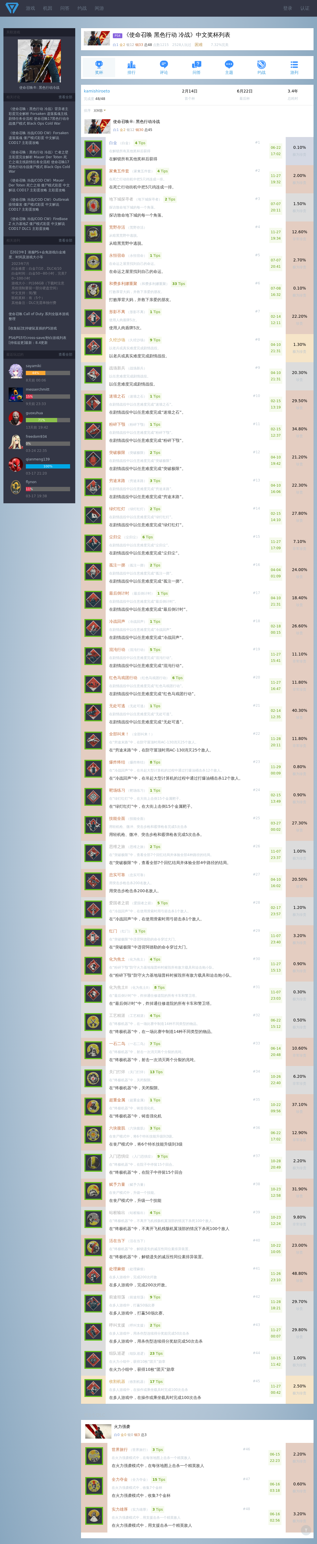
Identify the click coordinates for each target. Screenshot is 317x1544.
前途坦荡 (117, 1297)
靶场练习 (117, 790)
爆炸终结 (117, 762)
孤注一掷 (117, 565)
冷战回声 (117, 621)
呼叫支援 (117, 1325)
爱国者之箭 (119, 903)
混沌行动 (117, 649)
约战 (82, 8)
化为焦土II (118, 987)
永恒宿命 (117, 255)
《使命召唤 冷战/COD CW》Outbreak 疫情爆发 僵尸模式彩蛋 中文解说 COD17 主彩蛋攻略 (39, 204)
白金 (113, 142)
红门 (113, 931)
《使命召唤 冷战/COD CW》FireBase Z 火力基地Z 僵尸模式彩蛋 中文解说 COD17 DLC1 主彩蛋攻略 (38, 224)
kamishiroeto (97, 91)
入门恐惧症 (119, 1156)
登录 (287, 8)
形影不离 (117, 311)
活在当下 (117, 1240)
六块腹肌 (117, 1128)
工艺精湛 (117, 1015)
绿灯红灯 (117, 508)
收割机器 (117, 1381)
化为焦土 (117, 959)
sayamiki (33, 366)
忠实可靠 (117, 874)
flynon (31, 482)
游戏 (30, 8)
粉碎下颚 (117, 424)
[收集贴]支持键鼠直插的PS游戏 (33, 328)
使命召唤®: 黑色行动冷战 (39, 88)
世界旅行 (120, 1449)
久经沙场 (117, 340)
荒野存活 (117, 227)
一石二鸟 (117, 1043)
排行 (131, 67)
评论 (164, 67)
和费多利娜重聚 (123, 283)
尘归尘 (115, 537)
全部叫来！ (119, 734)
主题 (229, 67)
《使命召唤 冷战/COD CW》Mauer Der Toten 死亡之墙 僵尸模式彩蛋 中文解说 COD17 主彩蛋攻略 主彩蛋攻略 (39, 185)
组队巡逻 (117, 1353)
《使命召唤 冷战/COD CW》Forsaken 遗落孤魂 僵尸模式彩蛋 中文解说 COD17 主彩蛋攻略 (39, 138)
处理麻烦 (117, 1269)
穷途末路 (117, 480)
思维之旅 (117, 846)
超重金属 (117, 1100)
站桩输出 (117, 1212)
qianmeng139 (38, 459)
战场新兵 (117, 368)
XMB (98, 110)
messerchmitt (37, 390)
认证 (305, 8)
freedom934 (36, 437)
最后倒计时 (119, 593)
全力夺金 (120, 1479)
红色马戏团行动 (123, 677)
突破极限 (117, 452)
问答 (64, 8)
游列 (294, 67)
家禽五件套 (119, 171)
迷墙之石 (117, 396)
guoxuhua (34, 413)
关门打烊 (117, 1071)
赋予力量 (117, 1184)
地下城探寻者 (121, 199)
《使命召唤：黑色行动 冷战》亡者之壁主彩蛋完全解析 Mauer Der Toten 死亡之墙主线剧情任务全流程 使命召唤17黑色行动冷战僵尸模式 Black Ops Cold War (39, 162)
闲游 (99, 8)
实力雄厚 (120, 1509)
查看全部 (65, 97)
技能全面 (117, 818)
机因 (47, 8)
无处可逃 (117, 705)
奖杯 (99, 67)
